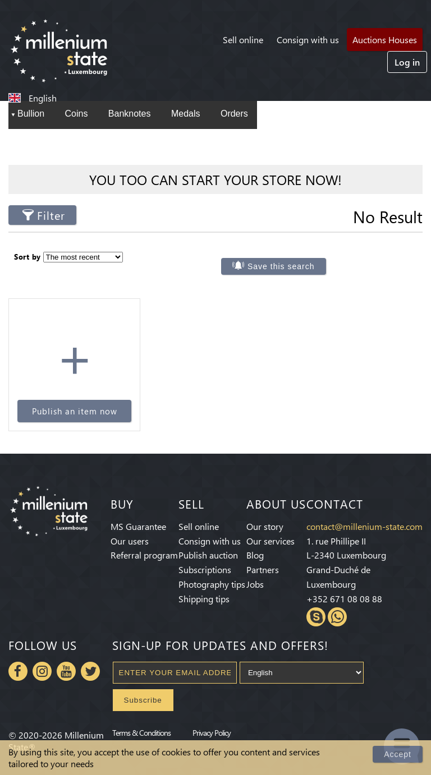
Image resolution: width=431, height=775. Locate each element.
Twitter (90, 671)
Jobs (255, 584)
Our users (130, 541)
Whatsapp (337, 616)
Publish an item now (74, 411)
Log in (407, 62)
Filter (51, 215)
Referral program (144, 555)
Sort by (27, 256)
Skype (315, 616)
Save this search (281, 266)
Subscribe (143, 700)
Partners (262, 569)
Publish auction (208, 555)
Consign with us (308, 39)
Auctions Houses (384, 39)
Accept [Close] (397, 754)
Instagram (42, 671)
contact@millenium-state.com (364, 526)
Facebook (17, 671)
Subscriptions (204, 569)
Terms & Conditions (141, 732)
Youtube (66, 671)
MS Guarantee (138, 526)
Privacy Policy (211, 732)
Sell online (243, 39)
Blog (255, 555)
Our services (270, 541)
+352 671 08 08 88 (344, 599)
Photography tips (211, 584)
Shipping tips (204, 599)
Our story (264, 526)
